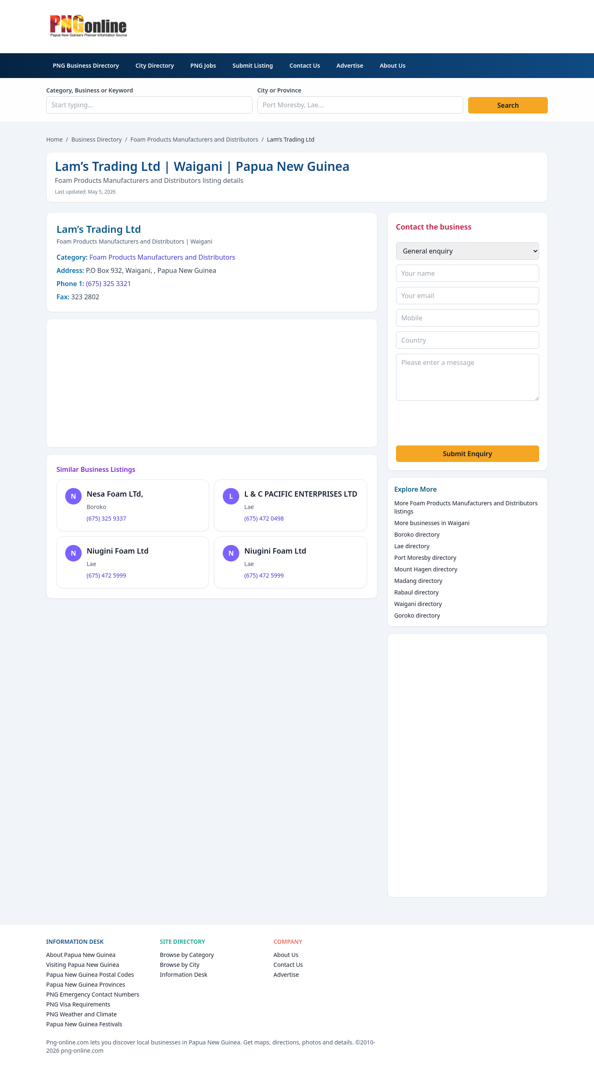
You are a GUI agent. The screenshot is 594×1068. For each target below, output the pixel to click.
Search (508, 105)
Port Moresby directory (425, 557)
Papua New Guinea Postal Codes (90, 974)
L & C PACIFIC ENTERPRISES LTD (300, 494)
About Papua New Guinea (81, 955)
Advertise (350, 65)
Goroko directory (417, 615)
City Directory (154, 65)
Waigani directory (418, 604)
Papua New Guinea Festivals (84, 1024)
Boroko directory (417, 534)
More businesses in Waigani (432, 523)
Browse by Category (187, 955)
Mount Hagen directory (425, 569)
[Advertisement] (398, 25)
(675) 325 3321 (108, 283)
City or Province (279, 90)
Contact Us (305, 65)
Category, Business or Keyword (89, 90)
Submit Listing (253, 65)
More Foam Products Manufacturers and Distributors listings (466, 507)
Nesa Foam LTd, (115, 494)
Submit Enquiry (467, 453)
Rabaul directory (416, 592)
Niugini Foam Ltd (117, 551)
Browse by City (180, 965)
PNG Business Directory (86, 65)
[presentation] (458, 424)
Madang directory (418, 581)
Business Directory (96, 139)
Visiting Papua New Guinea (82, 965)
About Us (392, 65)
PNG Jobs (203, 65)
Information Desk (183, 974)
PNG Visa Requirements (78, 1004)
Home (54, 139)
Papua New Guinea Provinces (85, 984)
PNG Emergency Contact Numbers (92, 994)
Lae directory (412, 546)
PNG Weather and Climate (81, 1014)
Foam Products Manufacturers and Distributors (194, 139)
